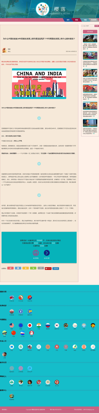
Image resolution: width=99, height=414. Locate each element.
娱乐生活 (3, 363)
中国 (13, 336)
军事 (66, 350)
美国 (11, 329)
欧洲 (20, 329)
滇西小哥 (29, 386)
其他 (11, 386)
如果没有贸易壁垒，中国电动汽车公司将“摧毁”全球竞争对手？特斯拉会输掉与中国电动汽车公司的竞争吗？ (90, 131)
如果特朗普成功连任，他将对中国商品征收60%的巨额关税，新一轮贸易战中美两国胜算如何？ (90, 97)
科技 (39, 350)
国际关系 (3, 292)
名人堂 (57, 386)
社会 (48, 350)
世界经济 (3, 306)
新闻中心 (3, 391)
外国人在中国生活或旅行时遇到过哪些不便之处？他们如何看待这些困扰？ (90, 80)
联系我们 (4, 410)
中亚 (84, 329)
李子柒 (21, 386)
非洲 (4, 336)
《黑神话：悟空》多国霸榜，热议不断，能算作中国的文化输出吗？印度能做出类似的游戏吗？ (90, 47)
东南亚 (66, 329)
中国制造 (11, 315)
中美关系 (11, 301)
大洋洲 (22, 336)
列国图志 (3, 320)
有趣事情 (11, 400)
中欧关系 (29, 301)
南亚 (75, 329)
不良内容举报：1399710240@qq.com (84, 410)
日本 (30, 329)
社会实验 (47, 386)
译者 (9, 49)
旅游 (75, 350)
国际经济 (29, 315)
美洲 (31, 336)
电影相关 (11, 372)
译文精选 (90, 31)
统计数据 (92, 350)
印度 (39, 329)
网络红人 (3, 377)
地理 (20, 350)
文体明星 (20, 372)
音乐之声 (29, 372)
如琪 (39, 386)
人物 (4, 358)
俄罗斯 (48, 329)
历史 (11, 350)
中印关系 (20, 301)
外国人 (84, 350)
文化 (57, 350)
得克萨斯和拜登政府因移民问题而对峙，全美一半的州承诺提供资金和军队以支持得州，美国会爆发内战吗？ (90, 114)
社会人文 (3, 341)
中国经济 (20, 315)
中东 (93, 329)
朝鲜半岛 (56, 329)
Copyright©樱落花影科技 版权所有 (35, 410)
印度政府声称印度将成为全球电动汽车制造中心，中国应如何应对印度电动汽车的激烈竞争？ (90, 64)
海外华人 (29, 350)
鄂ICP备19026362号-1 (56, 410)
